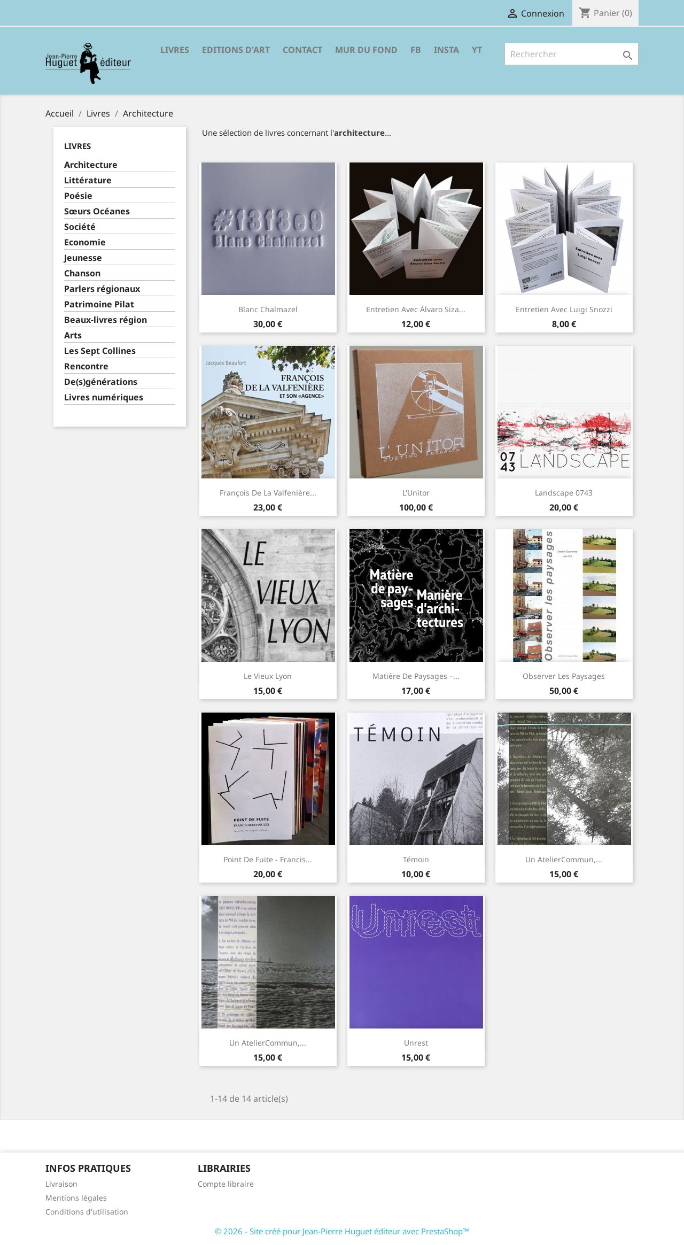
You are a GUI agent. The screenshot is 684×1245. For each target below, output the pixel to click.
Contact (302, 50)
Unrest (416, 1043)
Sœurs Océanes (97, 211)
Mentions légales (76, 1198)
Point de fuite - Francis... (267, 859)
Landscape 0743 (564, 493)
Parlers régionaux (102, 289)
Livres (174, 50)
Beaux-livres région (105, 320)
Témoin (416, 859)
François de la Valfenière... (268, 493)
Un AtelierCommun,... (563, 859)
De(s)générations (100, 382)
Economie (85, 242)
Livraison (61, 1184)
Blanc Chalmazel (268, 309)
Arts (73, 335)
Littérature (88, 180)
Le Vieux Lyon (268, 676)
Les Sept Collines (100, 351)
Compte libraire (226, 1184)
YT (477, 50)
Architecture (91, 165)
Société (80, 227)
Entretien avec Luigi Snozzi (564, 309)
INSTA (446, 50)
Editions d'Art (236, 50)
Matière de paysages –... (416, 676)
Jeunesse (83, 258)
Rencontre (86, 366)
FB (415, 50)
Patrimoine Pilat (99, 304)
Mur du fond (366, 50)
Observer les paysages (564, 676)
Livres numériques (103, 397)
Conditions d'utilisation (86, 1212)
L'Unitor (416, 493)
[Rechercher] (571, 54)
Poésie (78, 196)
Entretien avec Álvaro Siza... (415, 309)
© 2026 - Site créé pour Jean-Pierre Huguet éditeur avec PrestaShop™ (342, 1231)
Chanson (82, 273)
